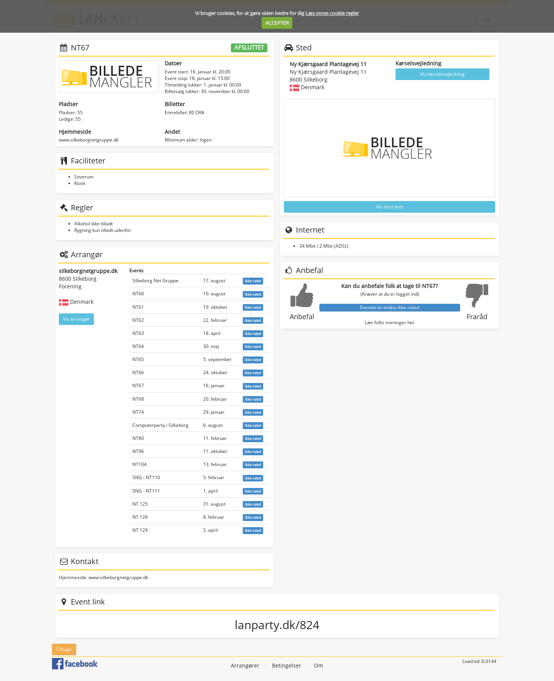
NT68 (138, 399)
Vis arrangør (76, 319)
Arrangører (245, 665)
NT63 (138, 333)
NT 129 (140, 530)
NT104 (139, 464)
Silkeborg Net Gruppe (155, 280)
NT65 (138, 359)
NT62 (138, 320)
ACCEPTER (277, 22)
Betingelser (286, 665)
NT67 (138, 385)
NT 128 (140, 517)
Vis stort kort (389, 206)
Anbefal (302, 316)
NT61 (138, 307)
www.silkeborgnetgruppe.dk (88, 140)
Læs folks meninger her (390, 322)
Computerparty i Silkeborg (160, 425)
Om (318, 665)
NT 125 (140, 504)
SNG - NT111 (146, 491)
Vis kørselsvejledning (442, 74)
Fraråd (477, 316)
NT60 (138, 293)
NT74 (138, 412)
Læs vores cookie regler (332, 13)
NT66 (138, 372)
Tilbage (64, 649)
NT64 (138, 346)
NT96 (138, 451)
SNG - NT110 (146, 477)
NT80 (138, 438)
